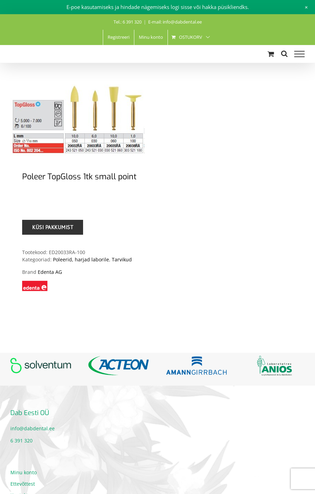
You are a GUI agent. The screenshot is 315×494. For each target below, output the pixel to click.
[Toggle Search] (284, 53)
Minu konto (23, 472)
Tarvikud (122, 259)
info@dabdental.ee (32, 428)
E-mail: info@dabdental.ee (175, 22)
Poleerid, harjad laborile (81, 259)
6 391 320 (21, 440)
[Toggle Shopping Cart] (271, 53)
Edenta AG (50, 272)
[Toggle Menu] (299, 54)
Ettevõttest (22, 483)
